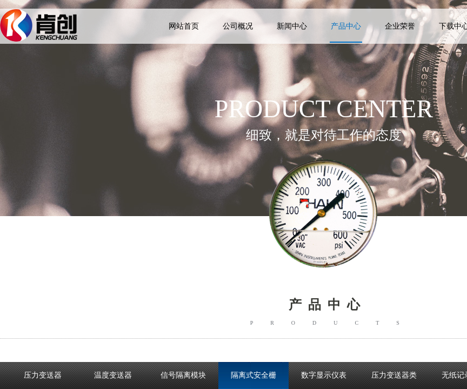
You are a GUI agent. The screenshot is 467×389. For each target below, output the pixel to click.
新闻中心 (292, 26)
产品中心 (346, 26)
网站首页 (184, 26)
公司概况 (238, 26)
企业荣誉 (400, 26)
